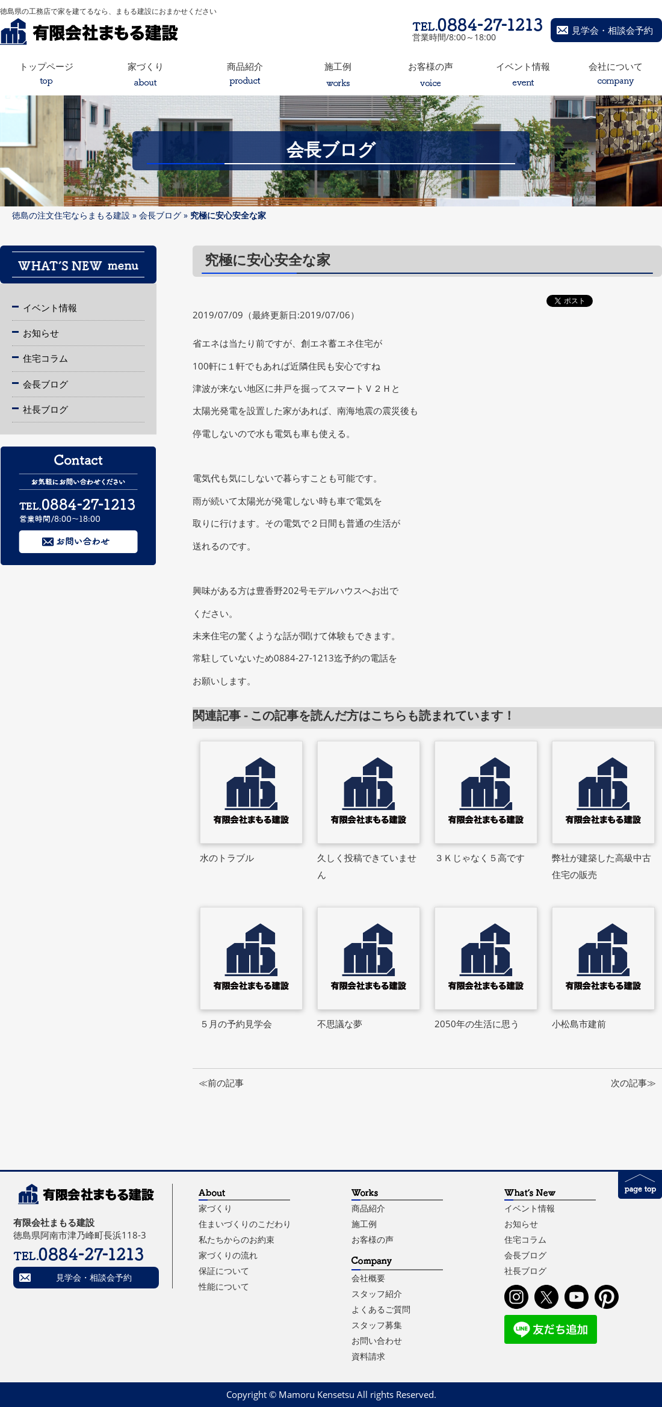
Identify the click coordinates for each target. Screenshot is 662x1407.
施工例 (364, 1223)
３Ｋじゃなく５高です (480, 858)
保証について (224, 1270)
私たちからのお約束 (236, 1239)
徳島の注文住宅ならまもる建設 (71, 215)
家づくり (215, 1208)
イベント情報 (50, 308)
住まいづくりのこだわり (245, 1223)
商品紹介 (368, 1208)
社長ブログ (45, 409)
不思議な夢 (339, 1024)
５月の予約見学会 (236, 1024)
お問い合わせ (376, 1340)
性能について (224, 1286)
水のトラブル (227, 858)
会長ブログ (160, 215)
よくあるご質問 (380, 1309)
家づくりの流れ (228, 1255)
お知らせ (41, 333)
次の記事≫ (633, 1083)
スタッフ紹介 (376, 1293)
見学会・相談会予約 (612, 30)
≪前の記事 (221, 1083)
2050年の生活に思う (477, 1024)
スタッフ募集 (376, 1325)
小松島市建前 (579, 1024)
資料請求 (368, 1356)
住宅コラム (45, 358)
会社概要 (368, 1278)
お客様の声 (372, 1239)
